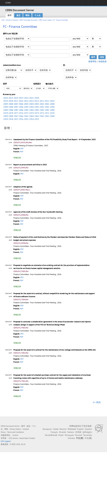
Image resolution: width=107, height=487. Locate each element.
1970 (52, 113)
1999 (5, 107)
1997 (16, 107)
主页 (2, 20)
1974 (31, 113)
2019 (5, 101)
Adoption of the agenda (22, 187)
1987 (16, 110)
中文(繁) (88, 438)
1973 (36, 113)
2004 (31, 104)
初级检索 (102, 61)
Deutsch (63, 429)
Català (55, 429)
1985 (26, 110)
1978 (11, 113)
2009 (5, 104)
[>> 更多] (97, 402)
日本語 (78, 432)
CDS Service (13, 438)
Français (54, 432)
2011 (47, 101)
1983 (36, 110)
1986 (21, 110)
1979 (5, 113)
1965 (26, 116)
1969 (5, 116)
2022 (26, 98)
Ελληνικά (72, 429)
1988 (11, 110)
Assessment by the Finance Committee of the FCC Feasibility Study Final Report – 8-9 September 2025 (54, 139)
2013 (36, 101)
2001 (47, 104)
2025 (11, 98)
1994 (31, 107)
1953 (36, 119)
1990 (52, 107)
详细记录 (17, 157)
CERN (8, 2)
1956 (21, 119)
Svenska (71, 438)
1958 (11, 119)
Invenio (15, 435)
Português (69, 435)
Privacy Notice (15, 429)
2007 (16, 104)
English (80, 429)
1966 (21, 116)
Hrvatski (62, 432)
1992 (42, 107)
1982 (42, 110)
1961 (47, 116)
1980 (52, 110)
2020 (36, 98)
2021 (31, 98)
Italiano (70, 432)
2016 (21, 101)
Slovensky (87, 435)
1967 (16, 116)
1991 (47, 107)
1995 (26, 107)
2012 (42, 101)
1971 (47, 113)
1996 (21, 107)
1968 (11, 116)
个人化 (37, 15)
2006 (21, 104)
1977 (16, 113)
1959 (5, 119)
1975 (26, 113)
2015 (26, 101)
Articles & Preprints (12, 20)
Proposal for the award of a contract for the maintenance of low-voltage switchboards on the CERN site (54, 350)
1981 (47, 110)
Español (88, 429)
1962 (42, 116)
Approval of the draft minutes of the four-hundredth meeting (37, 212)
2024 (16, 98)
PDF (22, 148)
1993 (36, 107)
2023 (21, 98)
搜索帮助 (92, 61)
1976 (21, 113)
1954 (31, 119)
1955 (26, 119)
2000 (52, 104)
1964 (31, 116)
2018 (11, 101)
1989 (5, 110)
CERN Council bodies (45, 20)
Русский (78, 435)
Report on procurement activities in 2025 (30, 164)
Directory (98, 4)
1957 (16, 119)
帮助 (27, 15)
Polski (61, 435)
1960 (52, 116)
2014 (31, 101)
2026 (5, 98)
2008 (11, 104)
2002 (42, 104)
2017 (16, 101)
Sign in (90, 4)
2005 (26, 104)
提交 (18, 15)
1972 (42, 113)
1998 (11, 107)
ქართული (87, 432)
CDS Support (6, 441)
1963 (36, 116)
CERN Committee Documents (28, 20)
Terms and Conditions (15, 432)
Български (47, 429)
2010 (52, 101)
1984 (31, 110)
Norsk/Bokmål (51, 435)
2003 (36, 104)
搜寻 (9, 15)
